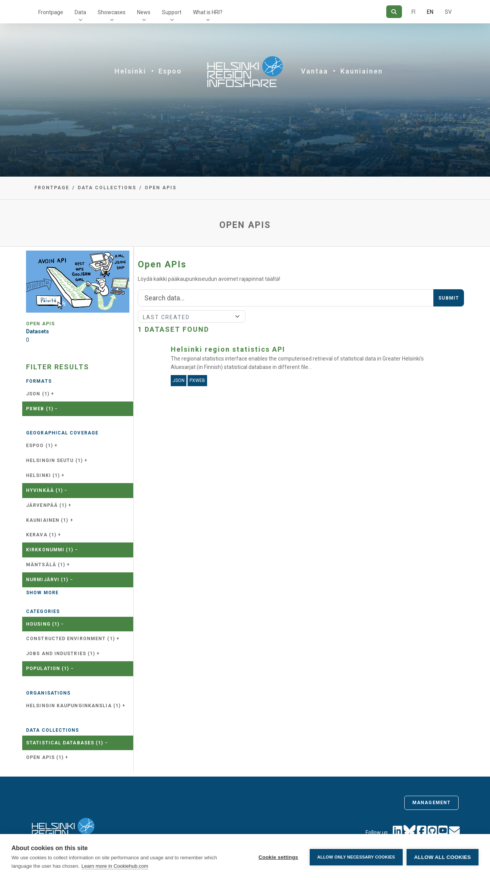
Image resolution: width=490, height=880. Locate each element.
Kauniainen (361, 71)
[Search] (394, 11)
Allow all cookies (442, 857)
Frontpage (50, 12)
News (143, 12)
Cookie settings (278, 857)
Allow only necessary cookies (356, 857)
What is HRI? (207, 12)
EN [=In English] (430, 12)
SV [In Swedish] (448, 12)
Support (171, 12)
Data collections (107, 187)
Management (431, 802)
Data (80, 12)
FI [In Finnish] (413, 12)
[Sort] (191, 316)
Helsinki (130, 71)
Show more (42, 592)
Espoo (170, 71)
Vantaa (314, 71)
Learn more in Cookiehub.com (115, 866)
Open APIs (160, 187)
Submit (448, 298)
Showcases (112, 12)
